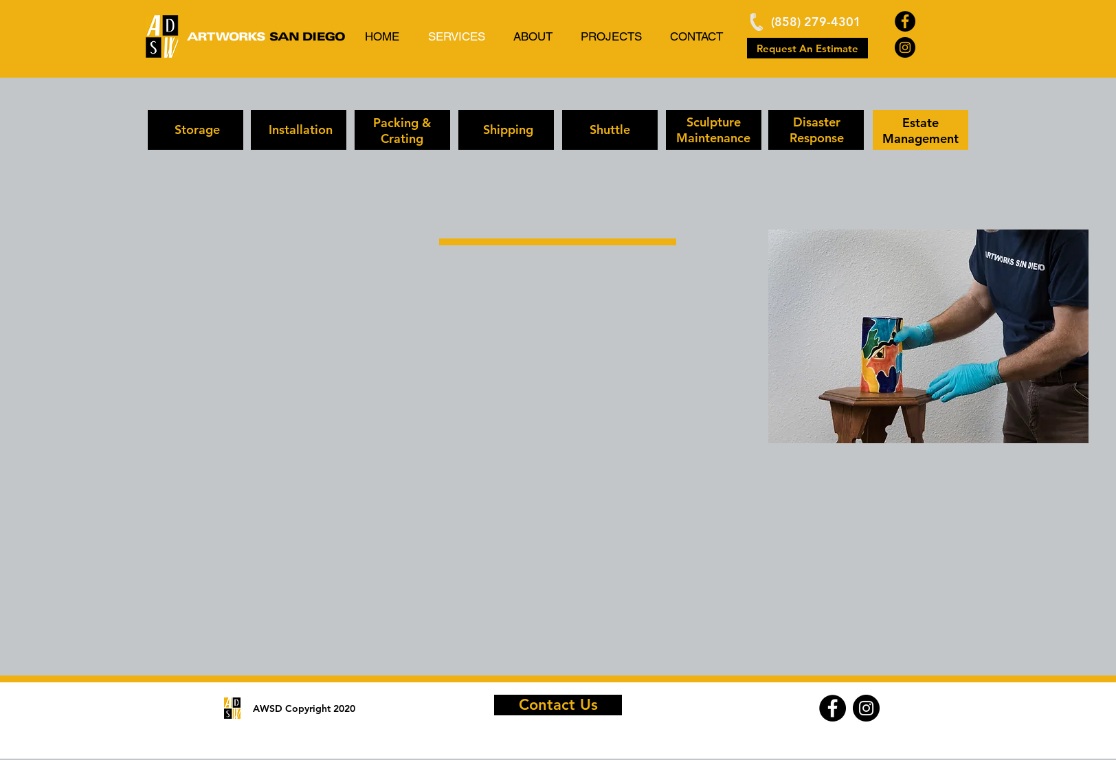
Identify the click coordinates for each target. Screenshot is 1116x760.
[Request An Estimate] (807, 48)
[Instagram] (905, 47)
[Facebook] (905, 21)
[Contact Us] (558, 705)
